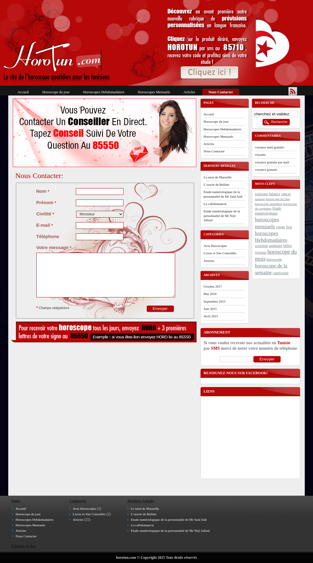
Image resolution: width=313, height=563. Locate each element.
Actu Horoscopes (215, 246)
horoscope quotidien (268, 204)
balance (274, 194)
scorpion (261, 246)
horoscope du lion (278, 199)
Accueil (23, 92)
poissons (261, 194)
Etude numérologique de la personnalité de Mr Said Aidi (223, 194)
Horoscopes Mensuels (154, 92)
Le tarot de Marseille (218, 177)
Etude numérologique (268, 210)
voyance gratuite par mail (272, 162)
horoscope (274, 259)
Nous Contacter (220, 92)
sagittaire (275, 246)
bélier (287, 246)
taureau (260, 199)
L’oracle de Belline (216, 184)
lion (289, 227)
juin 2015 (210, 309)
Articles (189, 92)
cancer (286, 194)
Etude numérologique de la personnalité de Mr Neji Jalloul (222, 215)
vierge (280, 227)
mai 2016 (210, 294)
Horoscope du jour (55, 92)
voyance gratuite (266, 169)
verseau (260, 252)
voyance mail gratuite (269, 147)
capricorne (281, 273)
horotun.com (126, 557)
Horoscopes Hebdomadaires (103, 92)
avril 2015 (211, 316)
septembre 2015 (215, 301)
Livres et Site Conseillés (220, 253)
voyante (260, 154)
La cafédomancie (215, 204)
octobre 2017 (213, 286)
